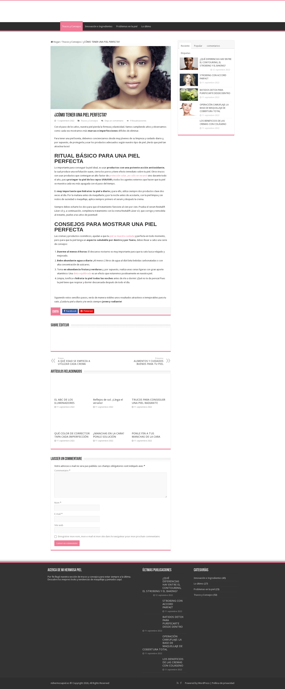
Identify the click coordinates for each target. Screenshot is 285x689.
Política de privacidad (223, 683)
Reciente (185, 45)
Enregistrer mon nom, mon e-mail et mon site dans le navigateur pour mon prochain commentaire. (109, 536)
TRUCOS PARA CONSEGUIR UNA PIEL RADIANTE (148, 401)
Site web (58, 525)
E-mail (58, 514)
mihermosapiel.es (60, 683)
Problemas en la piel (126, 26)
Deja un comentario (114, 121)
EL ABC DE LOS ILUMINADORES (64, 401)
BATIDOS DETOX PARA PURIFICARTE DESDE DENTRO (172, 621)
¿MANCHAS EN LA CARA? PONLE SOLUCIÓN (108, 435)
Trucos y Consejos (71, 26)
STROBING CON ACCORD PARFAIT (172, 604)
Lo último (146, 26)
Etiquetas (185, 53)
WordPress (204, 683)
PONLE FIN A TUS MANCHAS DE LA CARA (146, 435)
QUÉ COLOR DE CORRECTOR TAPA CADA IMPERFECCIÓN (72, 435)
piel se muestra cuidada (122, 236)
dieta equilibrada (82, 273)
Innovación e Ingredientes (98, 26)
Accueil (55, 26)
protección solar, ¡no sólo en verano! (128, 175)
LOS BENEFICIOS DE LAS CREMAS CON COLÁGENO (172, 662)
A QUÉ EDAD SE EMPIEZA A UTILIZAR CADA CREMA (76, 361)
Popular (198, 45)
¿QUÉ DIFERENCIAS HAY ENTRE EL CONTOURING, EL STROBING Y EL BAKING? (215, 62)
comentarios (213, 45)
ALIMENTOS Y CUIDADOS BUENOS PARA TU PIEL (144, 361)
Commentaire (62, 470)
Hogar (55, 41)
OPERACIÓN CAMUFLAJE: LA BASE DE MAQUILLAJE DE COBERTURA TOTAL (214, 108)
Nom (57, 502)
